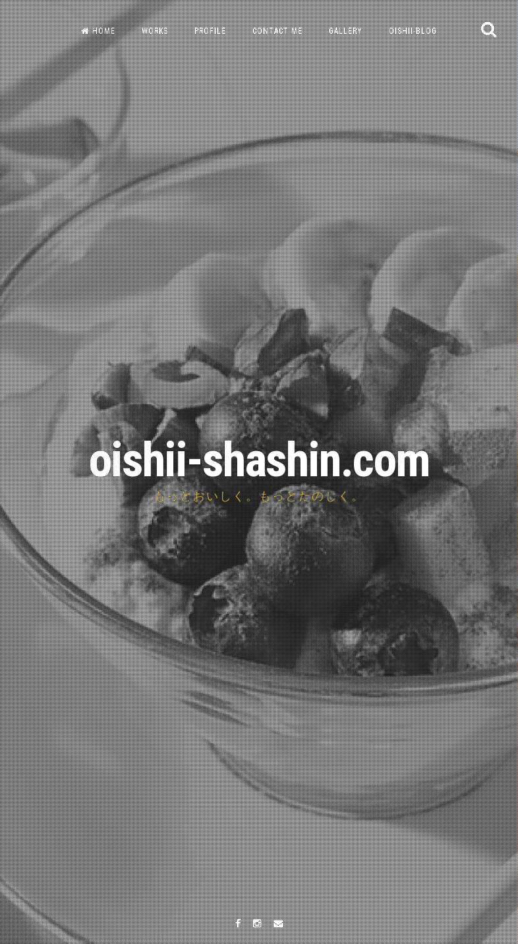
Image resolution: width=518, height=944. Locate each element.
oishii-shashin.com (259, 460)
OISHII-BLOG (413, 31)
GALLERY (345, 31)
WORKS (155, 31)
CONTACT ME (277, 31)
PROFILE (210, 31)
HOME (98, 31)
